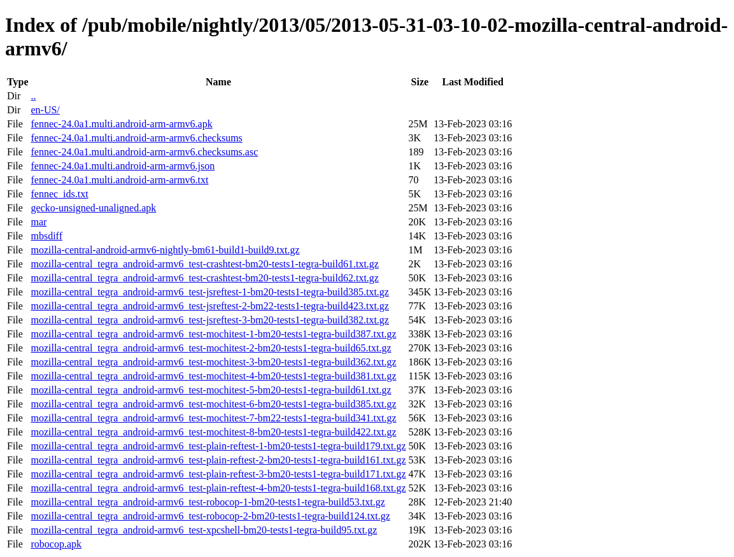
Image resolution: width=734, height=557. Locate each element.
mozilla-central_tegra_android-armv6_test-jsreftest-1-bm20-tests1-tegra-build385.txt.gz (209, 291)
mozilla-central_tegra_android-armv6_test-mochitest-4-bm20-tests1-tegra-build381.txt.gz (213, 375)
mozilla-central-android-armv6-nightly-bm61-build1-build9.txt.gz (165, 249)
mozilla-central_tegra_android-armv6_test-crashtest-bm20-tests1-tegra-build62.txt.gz (204, 277)
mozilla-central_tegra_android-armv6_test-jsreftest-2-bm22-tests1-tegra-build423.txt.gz (209, 305)
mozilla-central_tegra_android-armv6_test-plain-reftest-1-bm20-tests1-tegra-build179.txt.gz (218, 446)
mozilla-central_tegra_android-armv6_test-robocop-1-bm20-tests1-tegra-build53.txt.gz (208, 502)
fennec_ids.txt (59, 193)
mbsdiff (46, 235)
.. (33, 95)
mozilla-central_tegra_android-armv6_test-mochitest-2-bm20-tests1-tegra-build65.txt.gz (211, 347)
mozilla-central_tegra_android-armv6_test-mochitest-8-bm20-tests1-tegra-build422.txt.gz (213, 432)
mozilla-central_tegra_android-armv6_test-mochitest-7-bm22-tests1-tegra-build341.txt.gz (213, 417)
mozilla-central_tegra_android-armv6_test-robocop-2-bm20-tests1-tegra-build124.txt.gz (210, 516)
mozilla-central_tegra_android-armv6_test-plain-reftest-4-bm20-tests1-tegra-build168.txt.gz (218, 488)
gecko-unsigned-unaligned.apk (93, 207)
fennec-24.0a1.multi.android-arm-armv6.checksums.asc (144, 151)
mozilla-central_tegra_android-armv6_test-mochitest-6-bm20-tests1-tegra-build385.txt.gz (213, 403)
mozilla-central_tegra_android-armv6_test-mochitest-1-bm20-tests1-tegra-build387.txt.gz (213, 333)
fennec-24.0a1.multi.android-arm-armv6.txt (119, 179)
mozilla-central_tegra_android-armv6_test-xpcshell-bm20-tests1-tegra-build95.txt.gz (204, 530)
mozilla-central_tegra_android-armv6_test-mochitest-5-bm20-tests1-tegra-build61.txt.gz (211, 389)
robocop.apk (56, 544)
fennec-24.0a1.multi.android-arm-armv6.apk (121, 123)
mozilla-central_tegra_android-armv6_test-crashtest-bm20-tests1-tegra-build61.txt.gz (204, 263)
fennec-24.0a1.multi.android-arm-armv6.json (123, 165)
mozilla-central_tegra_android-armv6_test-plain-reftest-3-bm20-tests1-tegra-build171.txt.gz (218, 474)
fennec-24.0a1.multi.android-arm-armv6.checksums (136, 137)
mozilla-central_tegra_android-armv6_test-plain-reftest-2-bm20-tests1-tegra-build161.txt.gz (218, 460)
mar (38, 221)
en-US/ (45, 109)
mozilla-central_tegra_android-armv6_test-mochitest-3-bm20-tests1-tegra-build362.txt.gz (213, 361)
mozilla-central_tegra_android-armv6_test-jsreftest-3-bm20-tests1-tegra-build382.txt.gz (209, 319)
